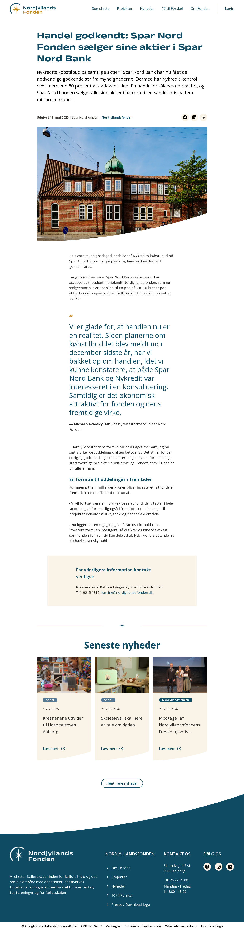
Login (229, 8)
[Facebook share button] (185, 117)
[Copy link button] (203, 117)
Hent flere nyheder (122, 783)
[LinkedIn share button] (194, 117)
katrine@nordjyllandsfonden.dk (127, 592)
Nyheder (147, 8)
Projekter (124, 8)
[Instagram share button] (218, 867)
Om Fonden (199, 8)
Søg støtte (100, 8)
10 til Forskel (172, 8)
